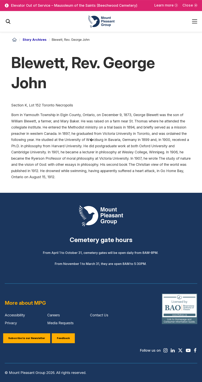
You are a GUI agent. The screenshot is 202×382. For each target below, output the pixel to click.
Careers (53, 315)
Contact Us (99, 315)
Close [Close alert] (188, 5)
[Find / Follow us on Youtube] (188, 350)
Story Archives (34, 40)
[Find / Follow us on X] (180, 350)
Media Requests (60, 323)
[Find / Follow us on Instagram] (165, 350)
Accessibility (15, 315)
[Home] (14, 39)
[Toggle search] (8, 21)
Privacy (11, 323)
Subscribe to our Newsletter (26, 338)
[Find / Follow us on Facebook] (195, 350)
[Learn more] (166, 5)
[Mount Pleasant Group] (101, 21)
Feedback (63, 338)
